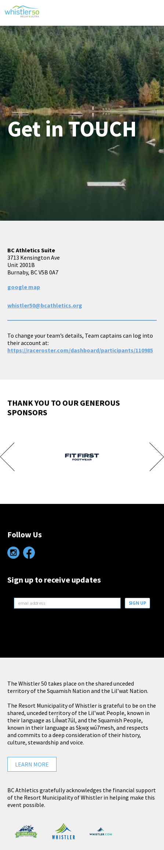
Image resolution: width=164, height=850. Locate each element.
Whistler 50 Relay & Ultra (22, 18)
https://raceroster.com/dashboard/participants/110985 (80, 350)
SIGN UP (137, 603)
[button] (151, 13)
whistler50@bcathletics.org (44, 305)
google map (23, 287)
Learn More (32, 764)
